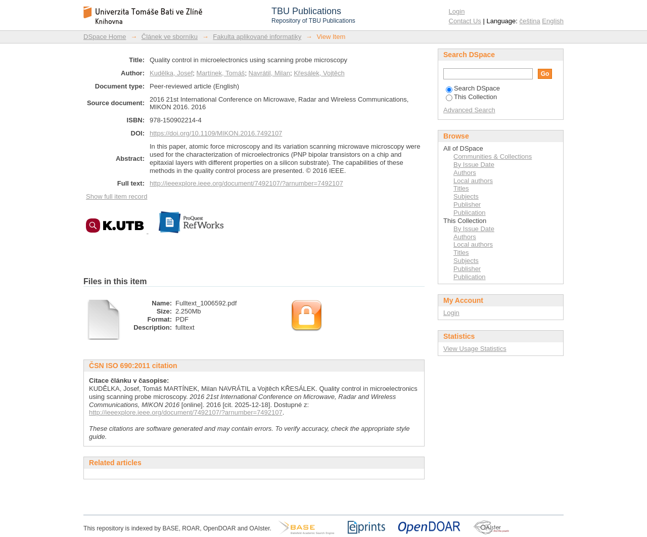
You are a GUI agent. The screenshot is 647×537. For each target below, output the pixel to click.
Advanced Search (469, 110)
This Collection (471, 97)
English (553, 21)
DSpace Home (104, 36)
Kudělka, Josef (171, 73)
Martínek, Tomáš (221, 73)
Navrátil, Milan (269, 73)
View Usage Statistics (474, 348)
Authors (464, 172)
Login (457, 11)
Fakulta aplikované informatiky (257, 36)
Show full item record (116, 196)
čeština (530, 21)
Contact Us (465, 21)
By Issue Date (473, 164)
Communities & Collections (492, 156)
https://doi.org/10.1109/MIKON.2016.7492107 (216, 133)
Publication (469, 212)
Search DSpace (473, 88)
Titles (461, 188)
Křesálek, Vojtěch (319, 73)
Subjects (466, 196)
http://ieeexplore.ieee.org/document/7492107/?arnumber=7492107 (246, 183)
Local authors (473, 181)
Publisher (467, 204)
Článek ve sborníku (170, 36)
